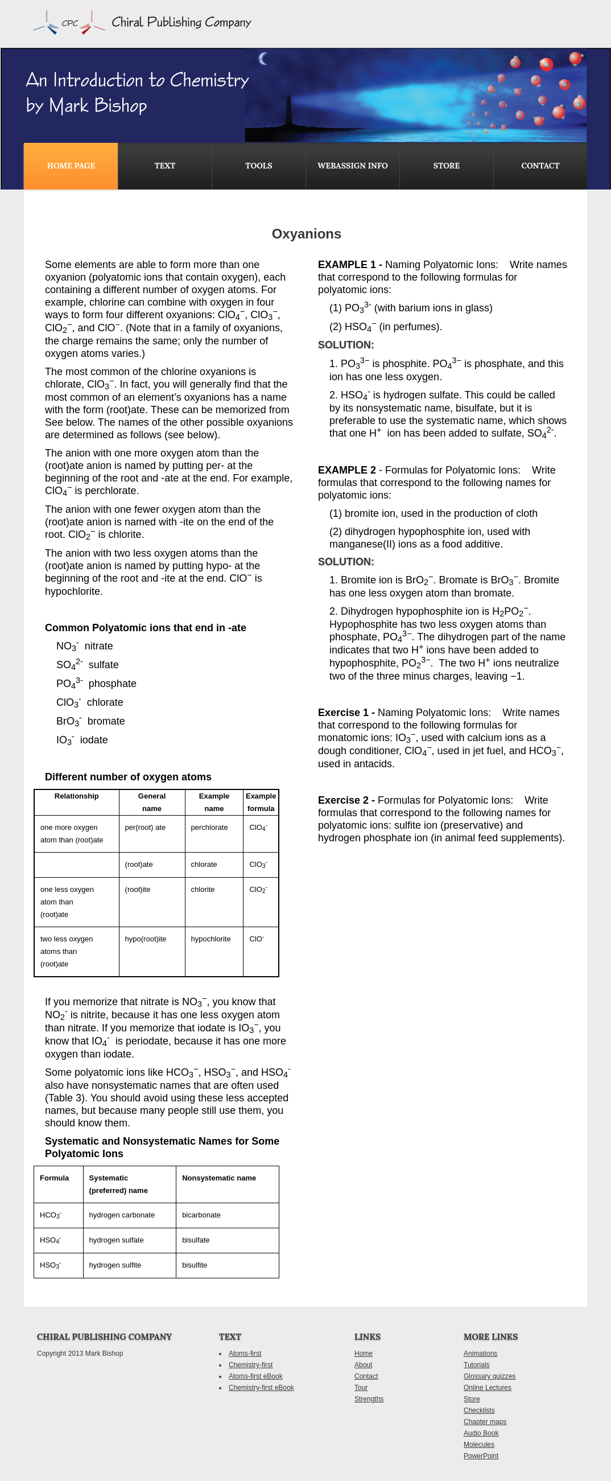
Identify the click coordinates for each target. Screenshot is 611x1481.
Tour (361, 1388)
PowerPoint (481, 1456)
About (363, 1365)
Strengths (368, 1399)
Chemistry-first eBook (261, 1388)
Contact (366, 1376)
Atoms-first (245, 1353)
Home (363, 1353)
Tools (258, 166)
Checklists (479, 1410)
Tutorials (477, 1365)
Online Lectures (487, 1388)
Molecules (479, 1445)
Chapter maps (485, 1422)
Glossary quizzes (489, 1376)
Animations (480, 1353)
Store (447, 166)
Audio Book (481, 1433)
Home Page (71, 166)
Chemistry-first (251, 1365)
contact (540, 166)
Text (165, 166)
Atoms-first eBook (256, 1376)
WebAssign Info (352, 166)
